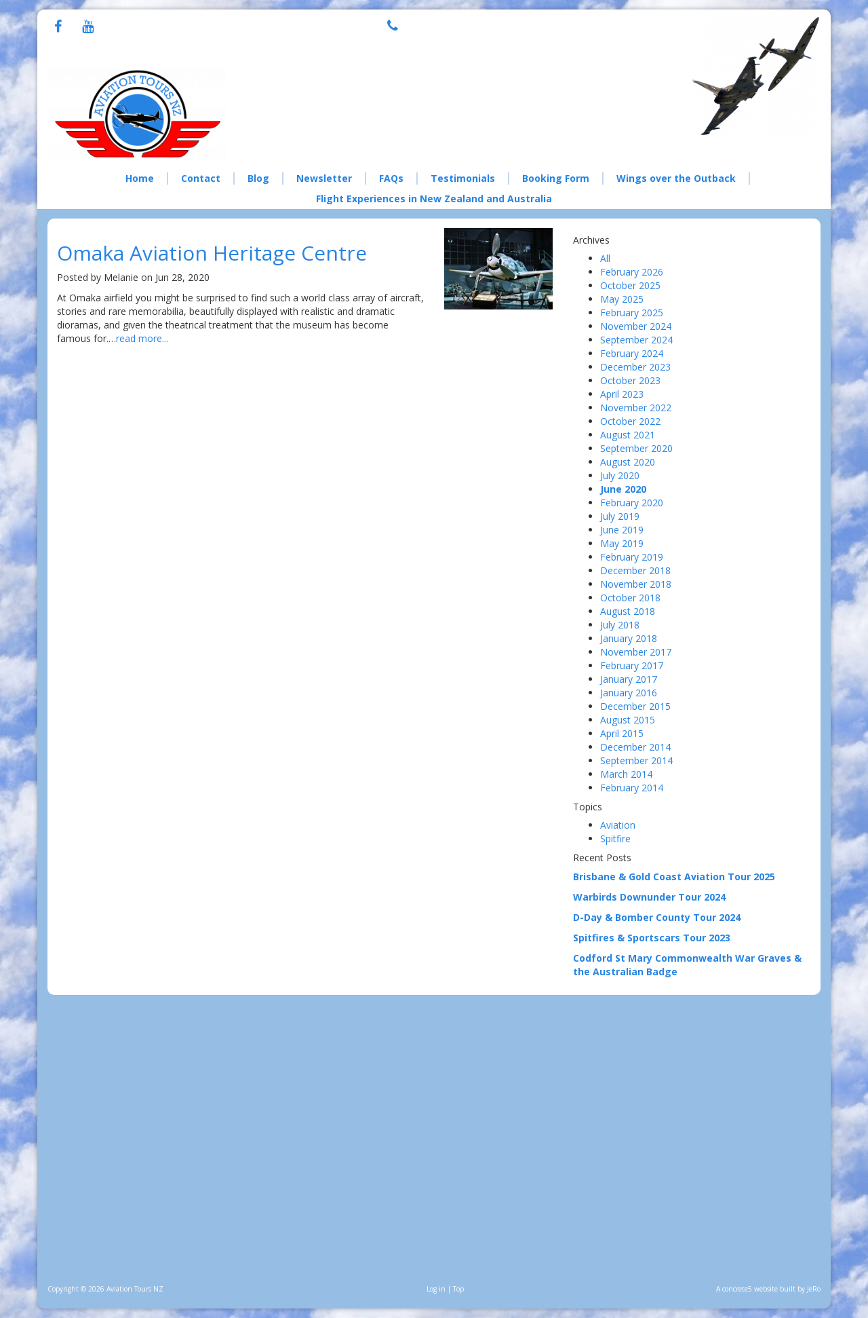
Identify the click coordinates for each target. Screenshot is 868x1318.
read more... (142, 338)
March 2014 (626, 774)
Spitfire (615, 838)
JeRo (814, 1289)
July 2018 (619, 624)
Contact (200, 178)
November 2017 (635, 651)
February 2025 (631, 312)
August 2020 (627, 461)
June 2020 (623, 489)
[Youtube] (88, 27)
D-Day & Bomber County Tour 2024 (657, 917)
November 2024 (635, 326)
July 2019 (619, 516)
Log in (436, 1289)
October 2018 (630, 597)
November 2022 (635, 407)
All (605, 258)
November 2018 (635, 584)
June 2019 (622, 529)
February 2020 (631, 502)
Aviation (617, 824)
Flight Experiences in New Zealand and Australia (434, 198)
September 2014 (636, 760)
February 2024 (631, 353)
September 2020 (636, 448)
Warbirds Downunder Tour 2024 (649, 896)
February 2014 (631, 787)
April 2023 (622, 394)
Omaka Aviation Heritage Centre (212, 253)
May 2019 (622, 543)
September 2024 (636, 339)
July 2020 (619, 475)
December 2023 (635, 366)
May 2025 (622, 299)
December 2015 (635, 706)
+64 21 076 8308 (472, 24)
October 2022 (630, 421)
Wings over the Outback (676, 178)
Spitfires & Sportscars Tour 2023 (651, 937)
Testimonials (463, 178)
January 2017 (628, 679)
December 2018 (635, 570)
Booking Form (555, 178)
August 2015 (627, 719)
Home (139, 178)
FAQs (391, 178)
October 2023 (630, 380)
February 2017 (631, 665)
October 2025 (630, 285)
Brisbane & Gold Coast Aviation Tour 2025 (674, 876)
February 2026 (631, 271)
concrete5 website (750, 1289)
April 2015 (622, 733)
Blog (258, 178)
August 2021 (627, 434)
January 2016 (628, 692)
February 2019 (631, 556)
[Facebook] (58, 27)
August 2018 (627, 611)
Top (458, 1289)
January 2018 (628, 638)
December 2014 (635, 746)
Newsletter (324, 178)
